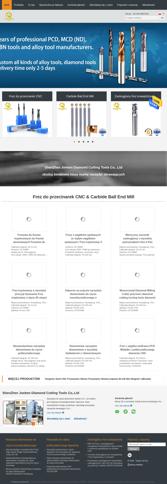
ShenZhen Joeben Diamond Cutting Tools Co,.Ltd (40, 393)
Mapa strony (142, 460)
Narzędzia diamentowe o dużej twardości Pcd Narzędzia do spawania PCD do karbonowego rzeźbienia (63, 452)
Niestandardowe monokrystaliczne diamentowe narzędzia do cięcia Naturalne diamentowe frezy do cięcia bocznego (22, 462)
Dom (6, 4)
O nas (31, 4)
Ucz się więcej (55, 412)
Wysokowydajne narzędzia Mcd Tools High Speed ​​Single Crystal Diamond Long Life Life (22, 452)
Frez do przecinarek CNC (25, 96)
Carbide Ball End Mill (80, 96)
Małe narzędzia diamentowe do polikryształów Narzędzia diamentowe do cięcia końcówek (63, 460)
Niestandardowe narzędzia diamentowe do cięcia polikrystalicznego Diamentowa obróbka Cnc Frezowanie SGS (29, 353)
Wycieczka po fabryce (51, 4)
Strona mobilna (135, 465)
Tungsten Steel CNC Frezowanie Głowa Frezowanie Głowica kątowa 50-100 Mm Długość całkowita (98, 379)
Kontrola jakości (76, 4)
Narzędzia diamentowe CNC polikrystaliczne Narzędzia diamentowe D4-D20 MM (64, 469)
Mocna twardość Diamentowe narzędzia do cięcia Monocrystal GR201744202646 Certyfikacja (23, 471)
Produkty (19, 4)
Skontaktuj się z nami (101, 4)
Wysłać (133, 449)
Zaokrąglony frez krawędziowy (134, 96)
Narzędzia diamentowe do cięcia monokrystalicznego (21, 442)
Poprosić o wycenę (127, 4)
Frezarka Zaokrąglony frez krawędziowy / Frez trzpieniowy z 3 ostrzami (105, 456)
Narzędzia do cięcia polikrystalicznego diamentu (63, 442)
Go (162, 17)
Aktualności (148, 4)
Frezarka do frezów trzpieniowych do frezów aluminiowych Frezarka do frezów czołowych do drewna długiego (28, 242)
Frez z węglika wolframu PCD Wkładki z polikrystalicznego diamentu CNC (137, 350)
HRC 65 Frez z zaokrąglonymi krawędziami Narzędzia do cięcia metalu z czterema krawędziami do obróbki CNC (105, 447)
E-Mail (131, 460)
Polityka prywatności (20, 482)
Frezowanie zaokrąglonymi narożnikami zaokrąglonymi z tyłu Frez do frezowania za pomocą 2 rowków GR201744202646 (105, 463)
